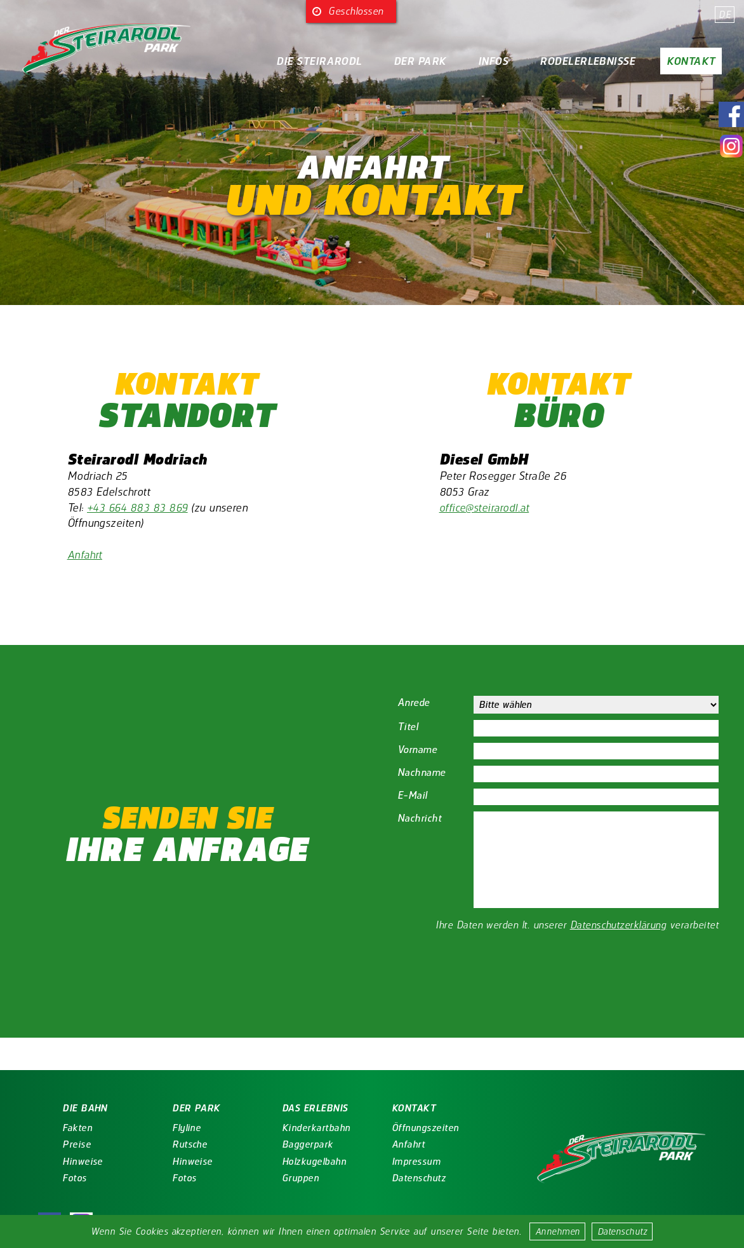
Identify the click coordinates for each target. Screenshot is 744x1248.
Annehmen (558, 1231)
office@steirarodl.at (485, 507)
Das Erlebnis (294, 1108)
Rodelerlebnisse (587, 61)
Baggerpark (286, 1144)
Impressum (395, 1161)
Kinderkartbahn (295, 1128)
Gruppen (279, 1178)
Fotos (53, 1178)
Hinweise (61, 1161)
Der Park (420, 61)
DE (725, 14)
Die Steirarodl (319, 61)
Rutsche (168, 1144)
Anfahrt (85, 554)
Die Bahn (63, 1108)
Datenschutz (623, 1231)
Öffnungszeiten (404, 1128)
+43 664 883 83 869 (138, 507)
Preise (55, 1144)
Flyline (165, 1128)
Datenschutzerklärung (618, 925)
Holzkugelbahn (293, 1161)
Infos (493, 61)
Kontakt (691, 61)
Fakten (56, 1128)
